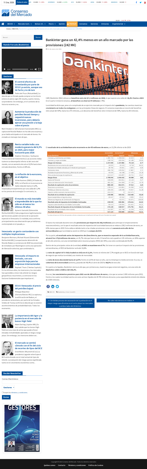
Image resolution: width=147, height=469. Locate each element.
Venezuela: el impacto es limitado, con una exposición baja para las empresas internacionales (27, 259)
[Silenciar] (36, 69)
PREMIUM (72, 24)
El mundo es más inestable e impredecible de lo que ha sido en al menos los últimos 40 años (28, 202)
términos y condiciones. (19, 393)
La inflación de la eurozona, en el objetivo (28, 175)
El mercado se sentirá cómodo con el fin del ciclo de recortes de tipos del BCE (28, 345)
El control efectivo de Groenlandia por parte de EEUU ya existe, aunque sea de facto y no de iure (28, 85)
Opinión (62, 24)
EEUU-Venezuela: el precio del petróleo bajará (28, 287)
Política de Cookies (95, 465)
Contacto (61, 465)
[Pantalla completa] (39, 69)
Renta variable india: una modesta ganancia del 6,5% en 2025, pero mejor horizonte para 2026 (28, 148)
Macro (51, 24)
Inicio (8, 29)
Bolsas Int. (39, 24)
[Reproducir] (5, 69)
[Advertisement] (95, 130)
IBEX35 (10, 24)
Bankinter (61, 292)
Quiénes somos (49, 465)
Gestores (94, 24)
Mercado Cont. (24, 24)
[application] (22, 60)
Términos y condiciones (77, 465)
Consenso (83, 24)
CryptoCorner (117, 24)
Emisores (105, 24)
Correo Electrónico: (10, 379)
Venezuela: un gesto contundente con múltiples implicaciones (20, 232)
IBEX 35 (15, 29)
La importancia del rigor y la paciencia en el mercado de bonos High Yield (28, 318)
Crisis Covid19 (70, 292)
